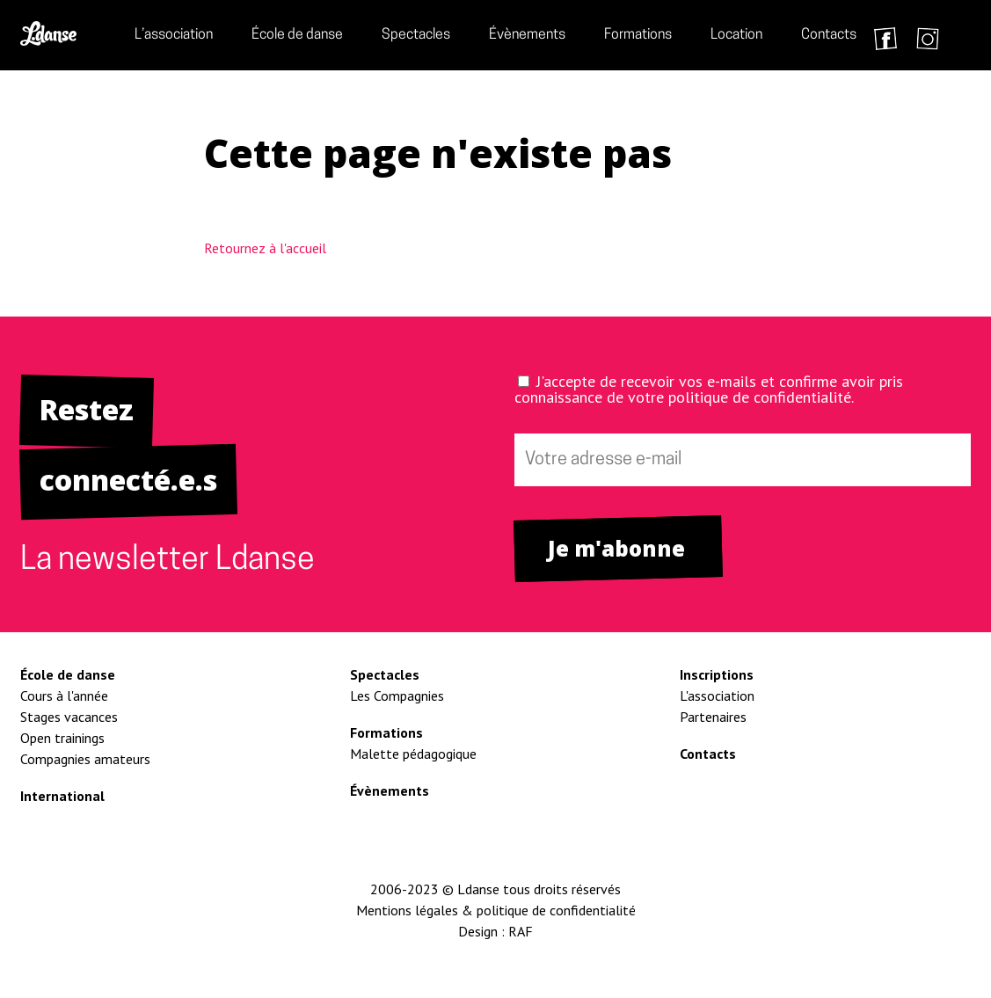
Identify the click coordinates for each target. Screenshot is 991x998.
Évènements (527, 35)
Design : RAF (495, 931)
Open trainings (62, 738)
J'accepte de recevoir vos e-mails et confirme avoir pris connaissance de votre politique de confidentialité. (708, 389)
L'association (717, 695)
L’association (174, 35)
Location (736, 35)
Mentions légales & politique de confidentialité (496, 910)
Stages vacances (69, 716)
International (62, 796)
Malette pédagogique (413, 753)
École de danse (297, 35)
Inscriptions (717, 674)
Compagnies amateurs (85, 759)
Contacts (828, 35)
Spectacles (416, 35)
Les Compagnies (397, 695)
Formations (638, 35)
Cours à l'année (64, 695)
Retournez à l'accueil (265, 248)
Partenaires (713, 716)
